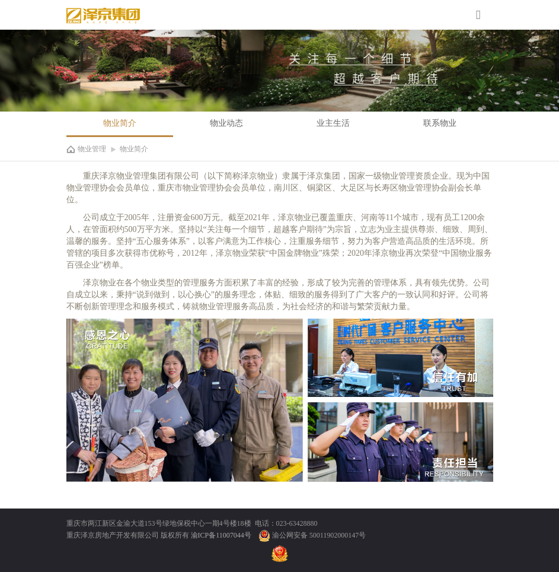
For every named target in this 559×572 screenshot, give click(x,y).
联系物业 (439, 123)
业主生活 (333, 123)
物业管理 (92, 149)
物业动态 (226, 123)
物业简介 (119, 123)
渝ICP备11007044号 (222, 535)
